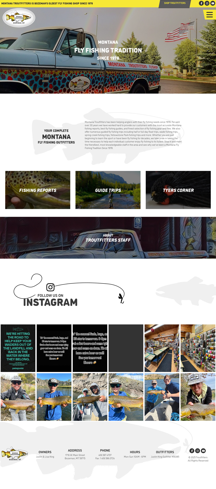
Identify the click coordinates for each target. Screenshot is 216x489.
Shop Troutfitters (175, 2)
